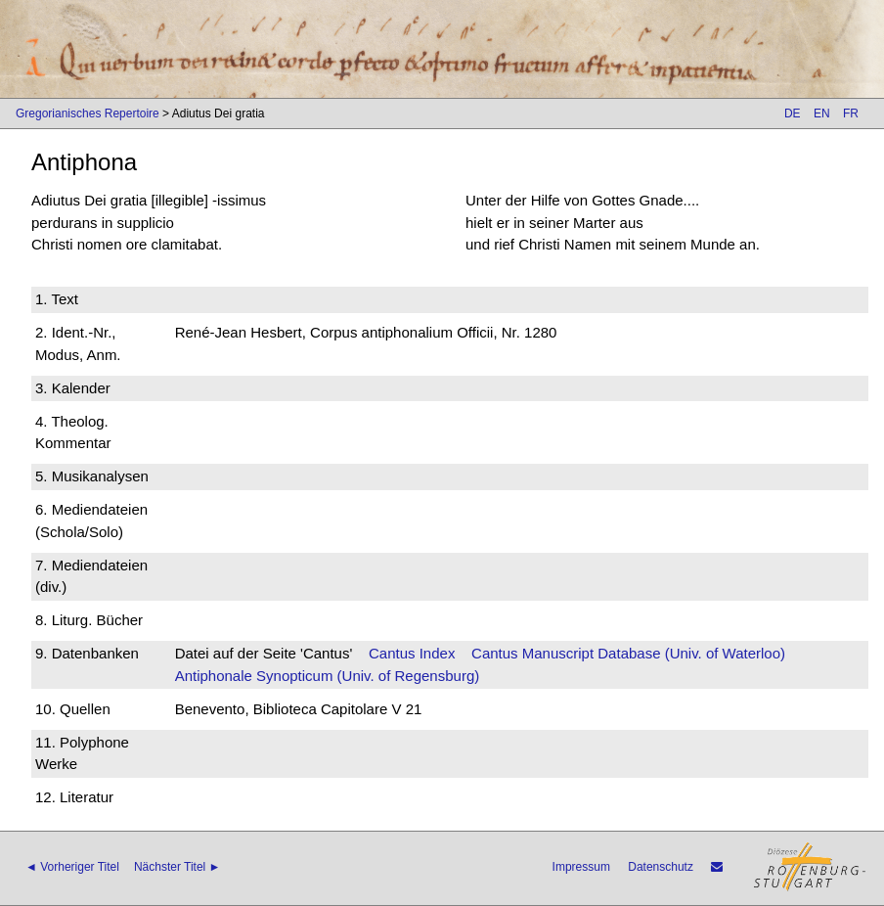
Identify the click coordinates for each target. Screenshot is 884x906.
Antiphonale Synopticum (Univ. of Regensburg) (327, 675)
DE (792, 113)
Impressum (581, 867)
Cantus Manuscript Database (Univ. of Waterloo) (628, 653)
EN (822, 113)
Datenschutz (660, 867)
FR (851, 113)
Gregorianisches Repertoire (87, 113)
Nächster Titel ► (177, 867)
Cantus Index (412, 653)
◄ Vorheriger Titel (72, 867)
